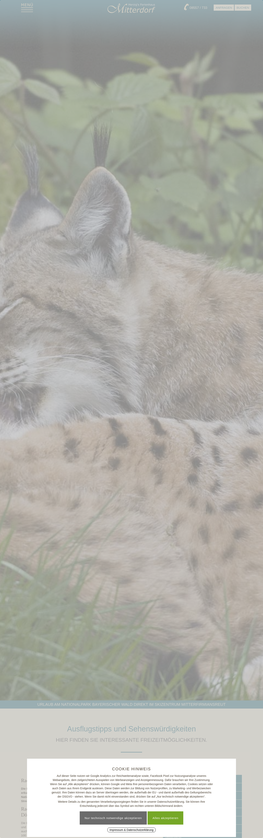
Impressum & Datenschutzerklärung (131, 829)
